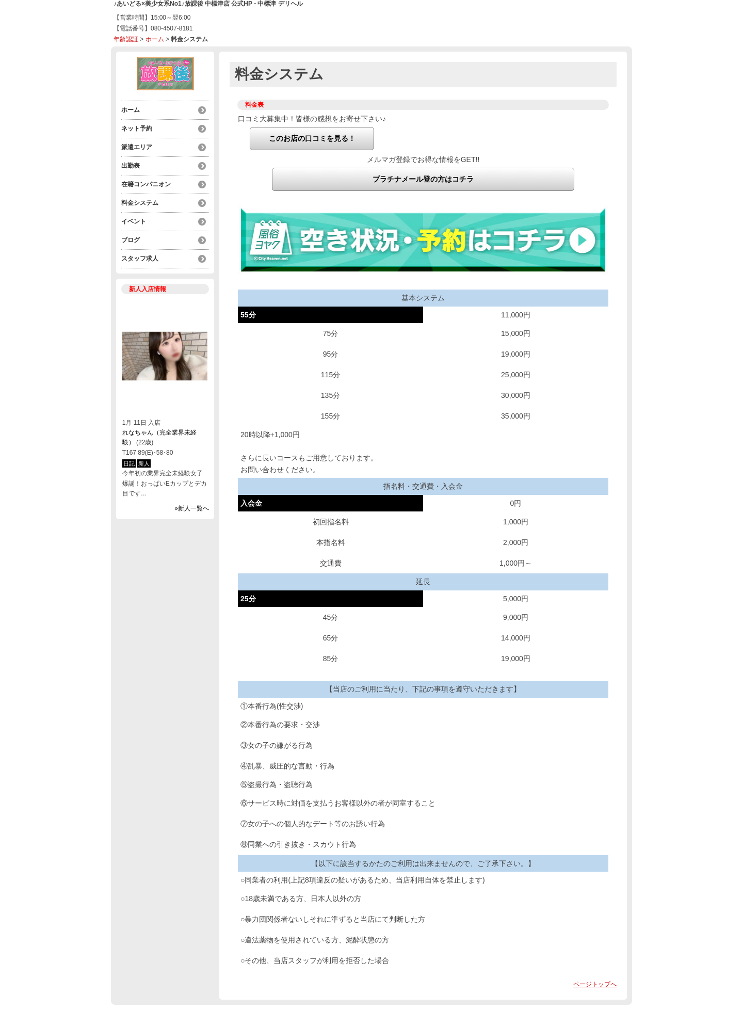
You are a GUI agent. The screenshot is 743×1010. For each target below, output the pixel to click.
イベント (133, 221)
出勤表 (130, 165)
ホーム (155, 39)
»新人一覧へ (191, 508)
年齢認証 (126, 39)
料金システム (139, 202)
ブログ (130, 240)
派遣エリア (136, 147)
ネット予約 (136, 128)
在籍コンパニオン (146, 184)
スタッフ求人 (139, 258)
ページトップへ (595, 984)
